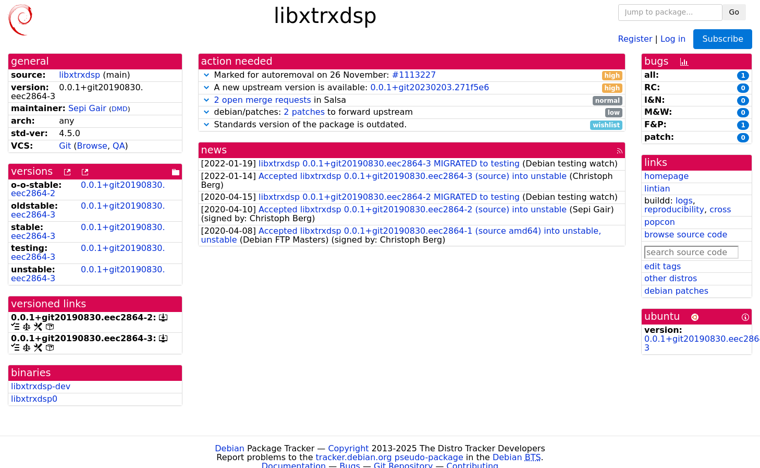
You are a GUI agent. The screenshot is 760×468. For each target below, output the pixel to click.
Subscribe (722, 39)
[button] (206, 75)
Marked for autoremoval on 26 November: (412, 75)
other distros (670, 278)
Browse (92, 146)
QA (119, 146)
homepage (666, 176)
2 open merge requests (262, 100)
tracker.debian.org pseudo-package (389, 457)
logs (684, 201)
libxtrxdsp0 (34, 399)
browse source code (685, 234)
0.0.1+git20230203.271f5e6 (429, 87)
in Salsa (412, 100)
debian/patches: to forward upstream (412, 112)
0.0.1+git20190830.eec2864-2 (88, 189)
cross (720, 209)
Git (65, 146)
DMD (120, 109)
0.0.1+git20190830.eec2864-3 (88, 210)
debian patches (676, 291)
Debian (229, 448)
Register (635, 38)
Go (734, 12)
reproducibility (674, 209)
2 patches (304, 112)
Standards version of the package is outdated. (412, 125)
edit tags (662, 266)
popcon (659, 222)
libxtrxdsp (79, 75)
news (214, 150)
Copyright (348, 448)
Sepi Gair (87, 108)
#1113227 (414, 75)
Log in (672, 38)
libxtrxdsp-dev (40, 386)
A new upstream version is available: (412, 87)
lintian (657, 189)
